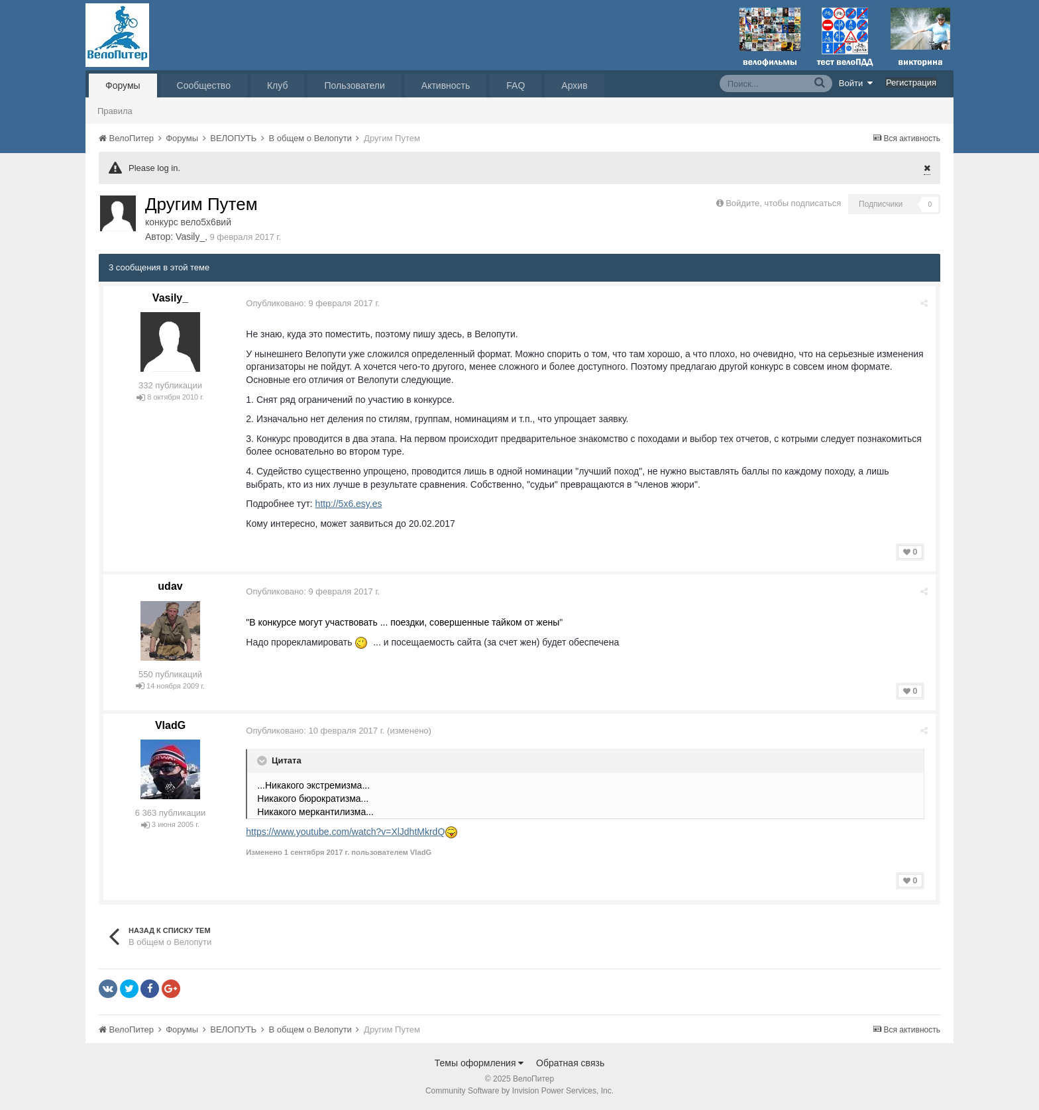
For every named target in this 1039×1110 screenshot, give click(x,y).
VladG (170, 725)
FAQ (515, 85)
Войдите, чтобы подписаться (783, 203)
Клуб (277, 85)
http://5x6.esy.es (348, 503)
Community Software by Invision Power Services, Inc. (519, 1090)
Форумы (122, 85)
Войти (856, 82)
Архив (574, 85)
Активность (445, 85)
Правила (115, 111)
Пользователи (354, 85)
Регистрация (911, 82)
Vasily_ (190, 236)
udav (170, 586)
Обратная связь (570, 1063)
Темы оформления (479, 1063)
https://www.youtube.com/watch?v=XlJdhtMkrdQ (345, 831)
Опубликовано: (313, 303)
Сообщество (204, 85)
